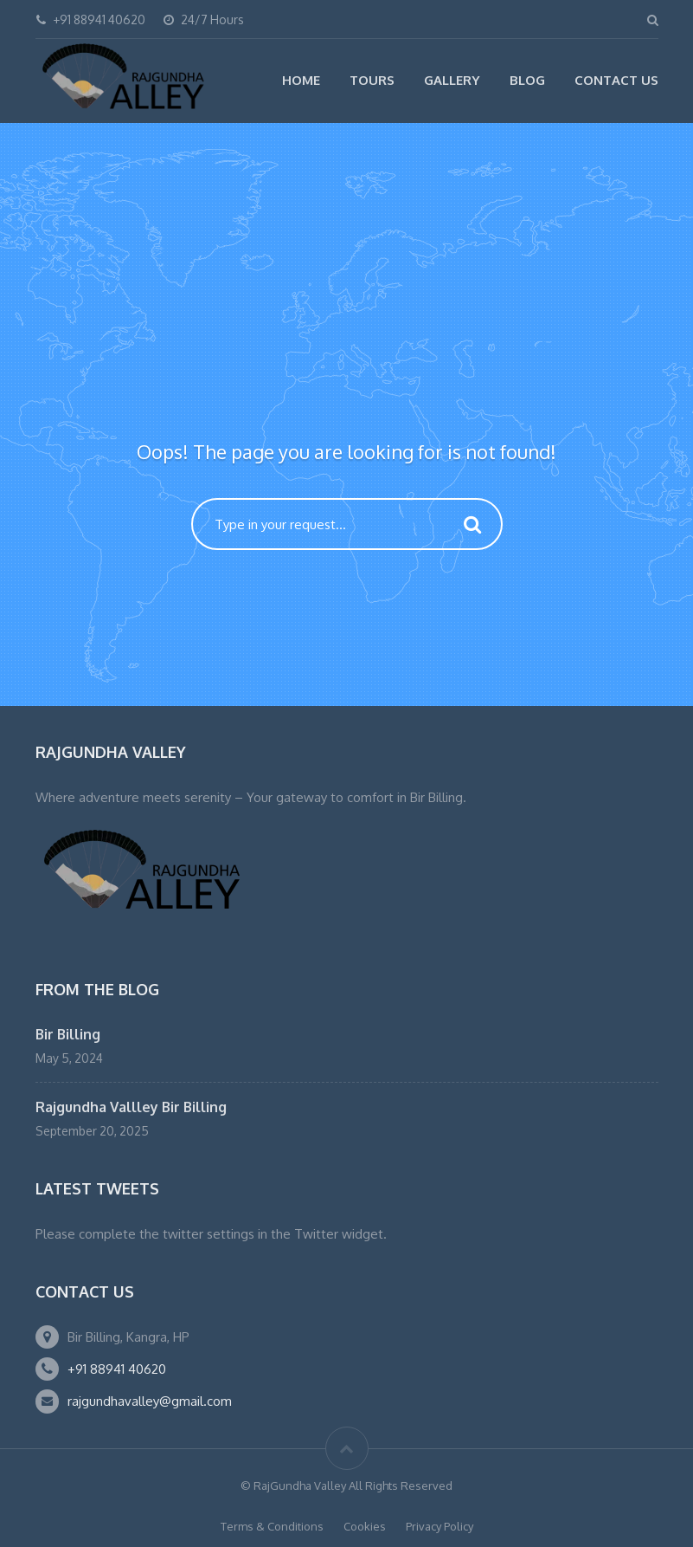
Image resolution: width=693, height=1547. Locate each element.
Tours (372, 80)
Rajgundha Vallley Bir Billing (131, 1107)
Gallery (452, 80)
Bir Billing (67, 1034)
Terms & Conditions (272, 1526)
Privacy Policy (439, 1526)
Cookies (364, 1526)
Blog (527, 80)
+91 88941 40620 (116, 1369)
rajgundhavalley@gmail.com (149, 1401)
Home (301, 80)
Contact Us (616, 80)
